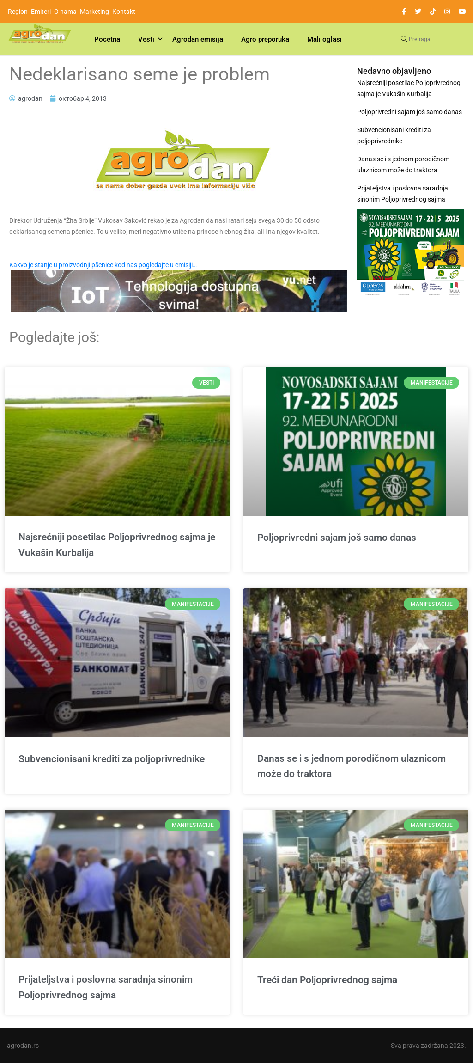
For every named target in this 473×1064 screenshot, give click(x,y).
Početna (107, 39)
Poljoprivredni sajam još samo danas (409, 112)
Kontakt (123, 11)
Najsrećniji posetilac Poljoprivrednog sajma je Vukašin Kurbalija (409, 88)
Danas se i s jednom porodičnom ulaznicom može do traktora (403, 164)
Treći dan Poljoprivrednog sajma (327, 980)
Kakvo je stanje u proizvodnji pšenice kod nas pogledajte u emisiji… (103, 265)
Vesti (146, 39)
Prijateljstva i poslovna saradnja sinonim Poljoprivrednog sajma (402, 193)
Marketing (94, 11)
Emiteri (41, 11)
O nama (65, 11)
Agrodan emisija (197, 39)
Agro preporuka (265, 39)
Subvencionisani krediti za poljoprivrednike (394, 135)
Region (18, 11)
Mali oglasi (324, 39)
